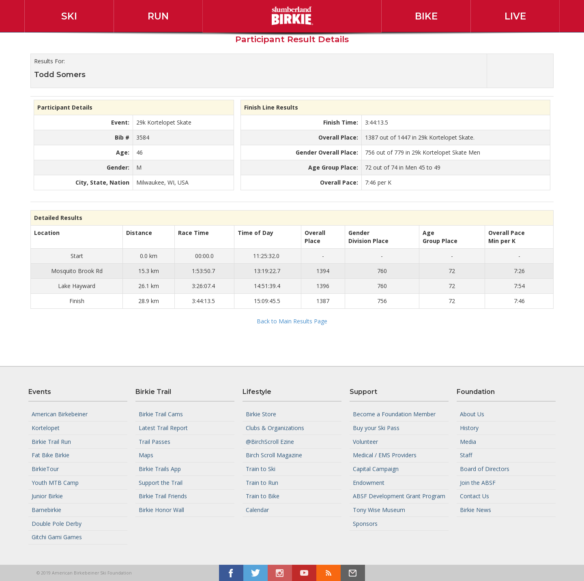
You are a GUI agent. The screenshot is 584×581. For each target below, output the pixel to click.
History (469, 428)
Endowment (368, 482)
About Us (472, 414)
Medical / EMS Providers (385, 455)
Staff (466, 455)
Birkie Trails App (160, 469)
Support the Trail (160, 482)
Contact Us (474, 496)
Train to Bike (262, 496)
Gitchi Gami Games (57, 537)
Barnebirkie (46, 510)
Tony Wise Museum (379, 510)
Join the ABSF (478, 482)
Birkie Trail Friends (163, 496)
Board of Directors (484, 469)
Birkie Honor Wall (161, 510)
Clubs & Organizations (275, 428)
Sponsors (365, 523)
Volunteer (365, 441)
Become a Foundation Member (394, 414)
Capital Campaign (376, 469)
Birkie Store (261, 414)
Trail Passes (154, 441)
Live (515, 16)
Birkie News (475, 510)
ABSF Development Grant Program (399, 496)
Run (158, 16)
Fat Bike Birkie (50, 455)
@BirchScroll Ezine (270, 441)
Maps (146, 455)
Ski (69, 16)
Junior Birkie (47, 496)
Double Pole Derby (57, 523)
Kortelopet (46, 428)
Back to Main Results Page (292, 321)
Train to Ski (260, 469)
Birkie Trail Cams (161, 414)
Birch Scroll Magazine (274, 455)
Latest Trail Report (163, 428)
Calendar (257, 510)
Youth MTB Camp (55, 482)
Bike (426, 16)
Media (468, 441)
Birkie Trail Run (51, 441)
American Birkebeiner (60, 414)
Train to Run (262, 482)
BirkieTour (45, 469)
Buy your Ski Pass (376, 428)
